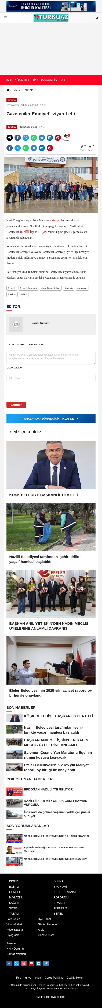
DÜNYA (58, 881)
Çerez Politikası (54, 977)
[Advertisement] (51, 49)
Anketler (11, 943)
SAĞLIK (14, 902)
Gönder (16, 405)
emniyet (41, 232)
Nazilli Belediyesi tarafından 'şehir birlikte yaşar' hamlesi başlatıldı (45, 559)
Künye (27, 977)
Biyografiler (13, 935)
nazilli (24, 232)
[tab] (16, 344)
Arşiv (41, 929)
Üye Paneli (44, 919)
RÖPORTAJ (61, 897)
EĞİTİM (14, 886)
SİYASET (59, 902)
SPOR (13, 908)
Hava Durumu (15, 948)
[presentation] (28, 391)
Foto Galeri (13, 919)
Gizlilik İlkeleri (75, 977)
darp (55, 220)
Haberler (16, 90)
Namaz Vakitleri (16, 954)
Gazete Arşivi (46, 935)
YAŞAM (14, 913)
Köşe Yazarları (15, 929)
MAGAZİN (15, 897)
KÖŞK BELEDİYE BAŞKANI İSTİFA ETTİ (43, 495)
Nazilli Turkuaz (41, 323)
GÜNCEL (29, 90)
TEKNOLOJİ (61, 908)
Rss (18, 977)
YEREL (58, 913)
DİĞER (13, 881)
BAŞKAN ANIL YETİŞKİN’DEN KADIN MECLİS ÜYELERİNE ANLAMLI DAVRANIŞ (48, 625)
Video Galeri (14, 924)
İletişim (38, 977)
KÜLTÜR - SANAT (65, 892)
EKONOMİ (60, 886)
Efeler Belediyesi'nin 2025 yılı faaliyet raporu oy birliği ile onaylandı (50, 692)
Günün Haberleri (48, 924)
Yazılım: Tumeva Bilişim (50, 996)
